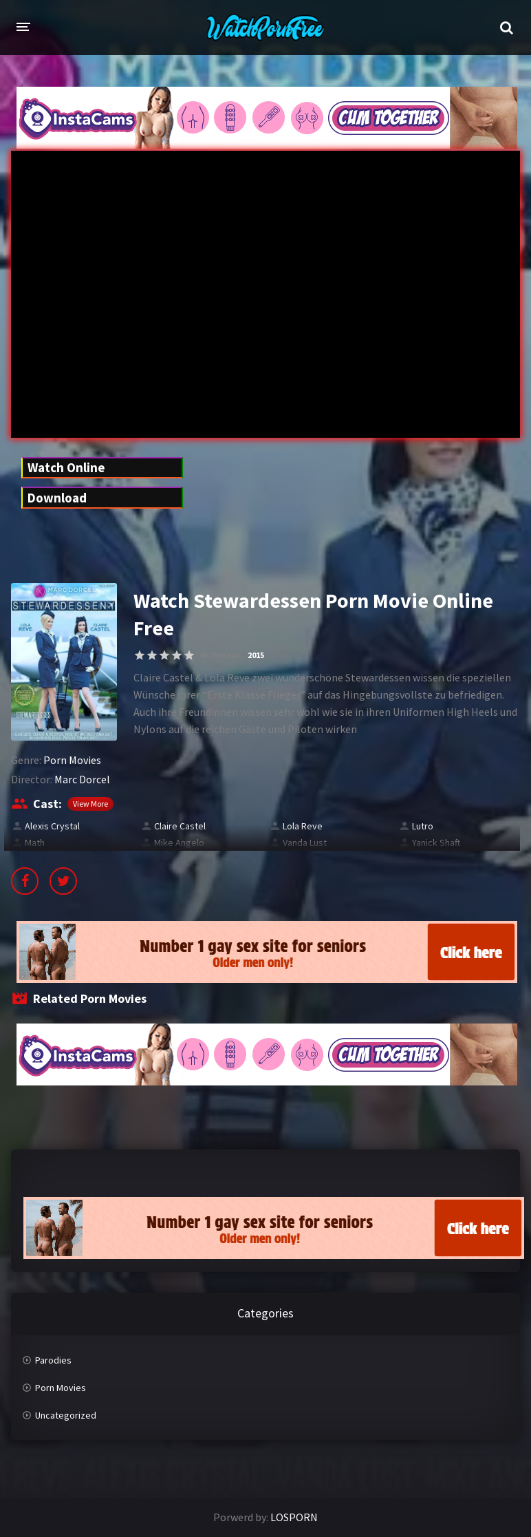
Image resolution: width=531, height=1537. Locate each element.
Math (35, 842)
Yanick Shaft (436, 842)
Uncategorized (65, 1415)
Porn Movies (72, 760)
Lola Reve (303, 826)
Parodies (53, 1360)
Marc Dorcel (82, 779)
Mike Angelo (179, 842)
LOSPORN (294, 1517)
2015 (256, 655)
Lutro (422, 826)
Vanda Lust (305, 842)
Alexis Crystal (52, 826)
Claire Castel (180, 826)
